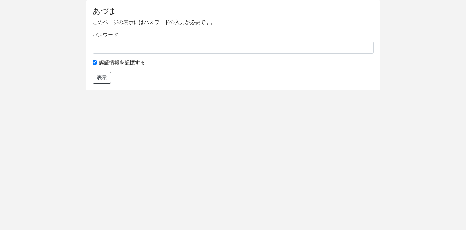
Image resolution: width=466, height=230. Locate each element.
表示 (102, 77)
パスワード (105, 35)
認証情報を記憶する (122, 62)
